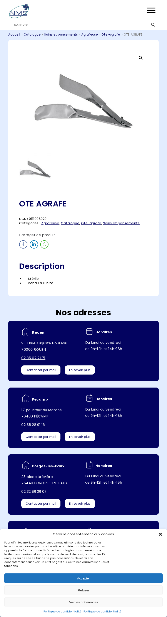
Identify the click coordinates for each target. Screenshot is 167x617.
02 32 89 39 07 (34, 491)
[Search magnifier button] (153, 25)
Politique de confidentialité (62, 611)
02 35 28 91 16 (33, 424)
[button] (160, 534)
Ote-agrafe (111, 35)
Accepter (83, 578)
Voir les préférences (83, 602)
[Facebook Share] (23, 244)
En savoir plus (79, 370)
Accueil (14, 35)
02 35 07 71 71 (33, 357)
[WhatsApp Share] (44, 244)
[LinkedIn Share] (34, 244)
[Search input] (81, 25)
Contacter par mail (41, 370)
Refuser (83, 590)
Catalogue (32, 35)
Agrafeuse (89, 35)
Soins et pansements (61, 35)
